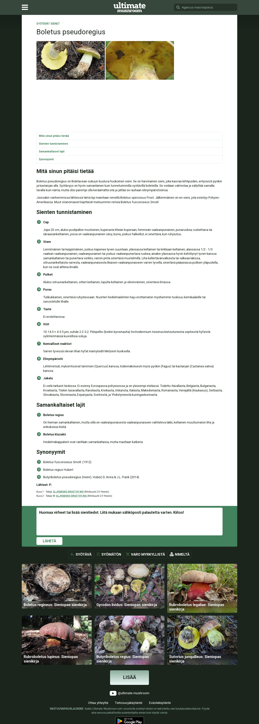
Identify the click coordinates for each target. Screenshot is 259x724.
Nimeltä (182, 554)
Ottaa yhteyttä (98, 707)
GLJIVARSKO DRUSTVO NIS (68, 491)
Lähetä (49, 541)
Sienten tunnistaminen (53, 143)
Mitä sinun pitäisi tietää (54, 136)
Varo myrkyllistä (148, 554)
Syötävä (84, 554)
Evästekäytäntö (160, 707)
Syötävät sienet (48, 24)
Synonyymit (46, 159)
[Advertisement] (129, 106)
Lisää (129, 681)
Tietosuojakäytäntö (128, 707)
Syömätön (111, 554)
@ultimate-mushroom (129, 697)
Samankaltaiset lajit (51, 151)
